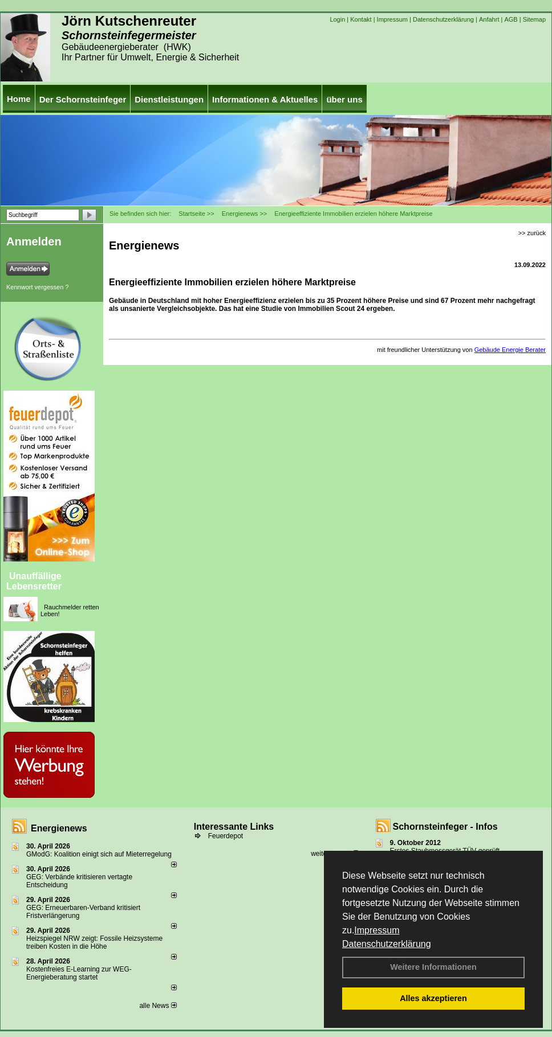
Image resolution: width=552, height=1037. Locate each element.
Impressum (376, 930)
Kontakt (360, 19)
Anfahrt (489, 19)
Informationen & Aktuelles (265, 99)
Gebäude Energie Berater (510, 349)
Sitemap (534, 19)
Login (337, 19)
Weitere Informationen (433, 967)
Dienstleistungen (169, 99)
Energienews (59, 828)
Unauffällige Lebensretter (34, 581)
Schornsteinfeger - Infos (445, 826)
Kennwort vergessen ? (37, 287)
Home (19, 99)
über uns (344, 99)
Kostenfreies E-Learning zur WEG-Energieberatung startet (79, 973)
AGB (510, 19)
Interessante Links (234, 826)
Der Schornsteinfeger (83, 99)
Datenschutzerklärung (386, 944)
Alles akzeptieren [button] (433, 998)
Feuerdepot (225, 836)
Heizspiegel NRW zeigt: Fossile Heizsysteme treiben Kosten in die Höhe (94, 942)
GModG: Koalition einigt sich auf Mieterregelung (99, 854)
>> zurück (532, 232)
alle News (157, 1006)
